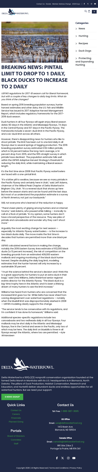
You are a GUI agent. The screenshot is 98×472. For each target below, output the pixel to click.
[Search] (86, 11)
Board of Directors (16, 436)
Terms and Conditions (58, 468)
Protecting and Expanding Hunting (84, 61)
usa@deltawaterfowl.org (68, 423)
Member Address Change (61, 4)
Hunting (81, 36)
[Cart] (89, 11)
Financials (16, 418)
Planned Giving (16, 422)
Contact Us (40, 4)
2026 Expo (76, 4)
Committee (16, 440)
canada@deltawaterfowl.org (68, 441)
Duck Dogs (83, 50)
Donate (48, 4)
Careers (16, 414)
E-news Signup (12, 397)
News (80, 28)
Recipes (81, 43)
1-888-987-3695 (70, 411)
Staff (16, 443)
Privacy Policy (76, 468)
